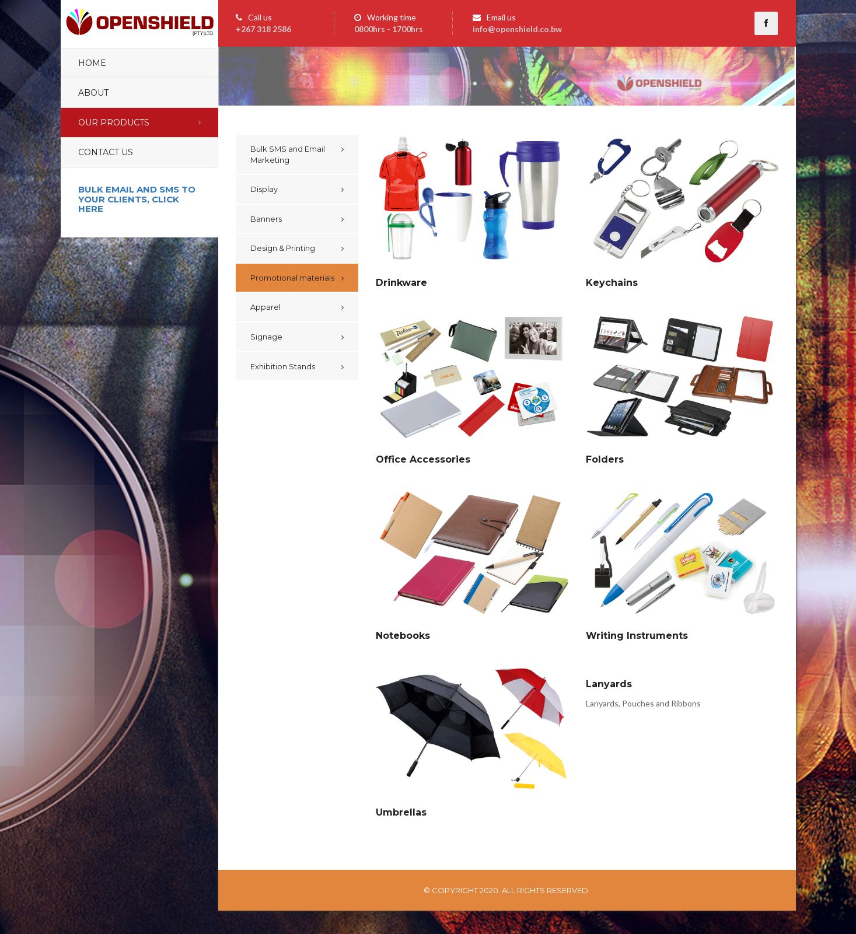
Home (92, 63)
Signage (266, 336)
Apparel (265, 307)
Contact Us (105, 152)
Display (264, 189)
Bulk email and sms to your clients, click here (136, 199)
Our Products (113, 122)
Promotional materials (292, 277)
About (93, 93)
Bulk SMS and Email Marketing (287, 154)
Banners (266, 218)
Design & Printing (282, 248)
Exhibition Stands (282, 366)
